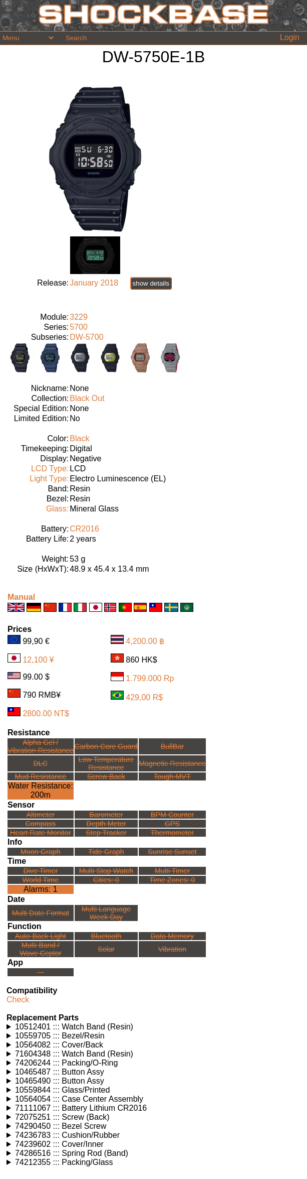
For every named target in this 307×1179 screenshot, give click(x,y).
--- (40, 972)
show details (151, 283)
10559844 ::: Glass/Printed (62, 1090)
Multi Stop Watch (106, 871)
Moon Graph (41, 852)
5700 (79, 327)
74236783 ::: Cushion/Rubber (67, 1135)
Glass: (57, 508)
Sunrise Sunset (172, 852)
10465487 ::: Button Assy (59, 1072)
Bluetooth (106, 936)
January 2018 (94, 283)
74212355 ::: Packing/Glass (64, 1162)
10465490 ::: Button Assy (59, 1081)
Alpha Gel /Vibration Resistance (41, 746)
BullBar (172, 746)
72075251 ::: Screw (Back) (62, 1117)
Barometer (106, 815)
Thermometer (172, 833)
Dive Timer (40, 871)
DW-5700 (86, 337)
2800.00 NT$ (46, 713)
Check (18, 999)
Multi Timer (172, 871)
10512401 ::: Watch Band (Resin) (74, 1026)
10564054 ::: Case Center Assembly (79, 1099)
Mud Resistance (40, 776)
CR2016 (84, 529)
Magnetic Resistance (172, 763)
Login (289, 37)
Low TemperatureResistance (106, 763)
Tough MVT (172, 776)
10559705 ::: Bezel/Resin (60, 1035)
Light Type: (49, 478)
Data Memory (172, 936)
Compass (40, 824)
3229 (79, 317)
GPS (172, 824)
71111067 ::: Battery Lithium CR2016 (81, 1108)
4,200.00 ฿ (145, 641)
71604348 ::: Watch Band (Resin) (74, 1054)
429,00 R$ (144, 697)
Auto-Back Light (40, 936)
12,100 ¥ (38, 660)
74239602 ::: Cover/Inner (59, 1144)
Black (79, 438)
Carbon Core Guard (106, 746)
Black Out (87, 398)
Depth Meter (106, 824)
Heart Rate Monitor (40, 833)
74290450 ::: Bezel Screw (60, 1126)
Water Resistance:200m (40, 790)
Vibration (172, 949)
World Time (41, 880)
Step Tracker (106, 833)
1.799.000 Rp (150, 678)
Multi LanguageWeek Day (106, 913)
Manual (21, 597)
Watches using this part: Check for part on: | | (153, 1026)
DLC (40, 763)
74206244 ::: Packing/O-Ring (66, 1063)
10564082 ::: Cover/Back (59, 1044)
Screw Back (106, 776)
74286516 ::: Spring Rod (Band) (71, 1153)
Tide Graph (106, 852)
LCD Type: (50, 468)
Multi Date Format (40, 913)
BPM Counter (172, 815)
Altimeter (40, 815)
